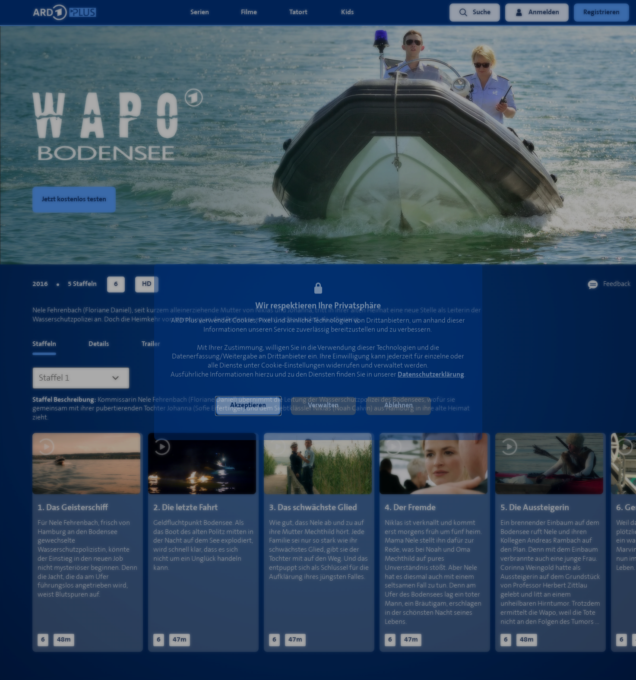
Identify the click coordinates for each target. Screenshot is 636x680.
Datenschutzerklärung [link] (431, 376)
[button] (248, 407)
